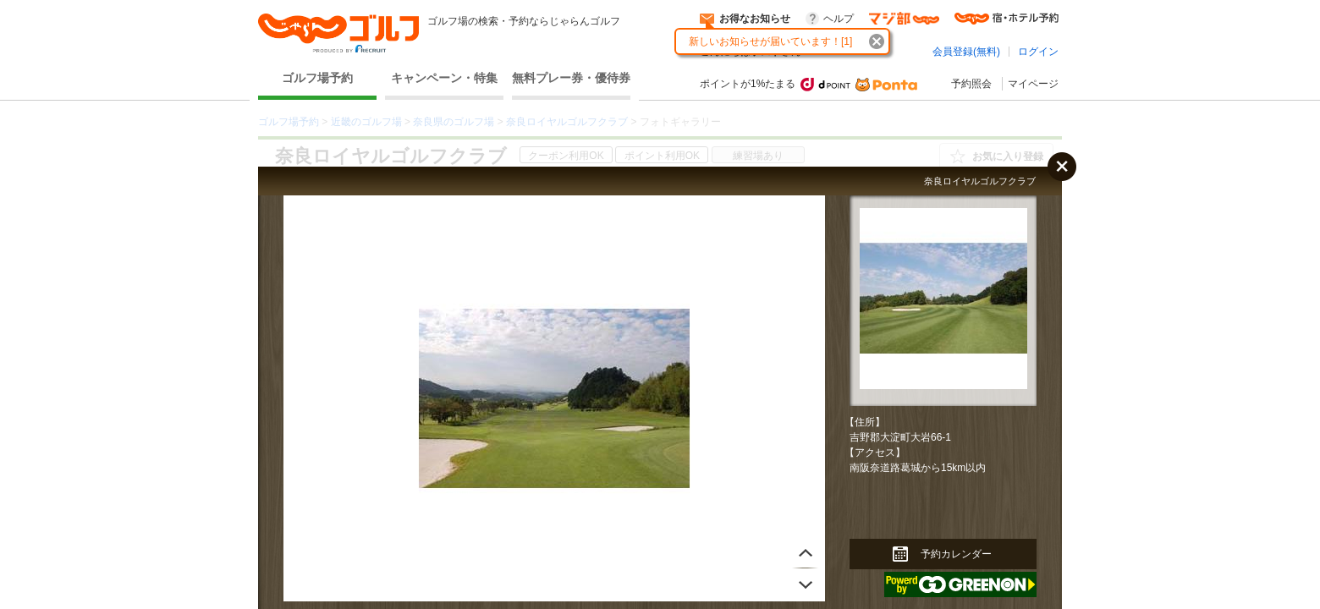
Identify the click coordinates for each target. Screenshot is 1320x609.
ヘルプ (838, 19)
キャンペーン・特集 (444, 78)
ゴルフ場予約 (317, 78)
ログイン (1038, 52)
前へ (804, 585)
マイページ (1033, 84)
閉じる (1062, 166)
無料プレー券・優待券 (571, 78)
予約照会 (971, 84)
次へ (804, 551)
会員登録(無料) (966, 52)
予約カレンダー (956, 554)
